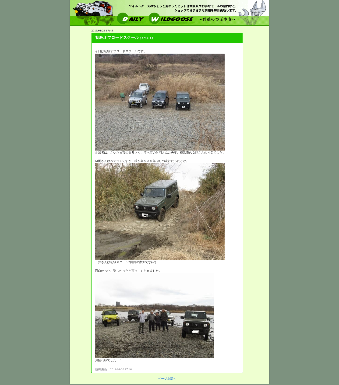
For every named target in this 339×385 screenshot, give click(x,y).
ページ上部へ (167, 378)
